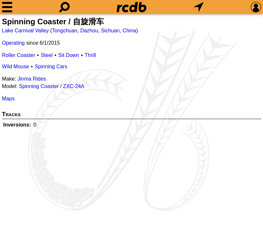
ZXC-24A (74, 86)
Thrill (90, 55)
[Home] (131, 7)
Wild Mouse (15, 66)
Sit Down (68, 55)
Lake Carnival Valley (25, 30)
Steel (46, 55)
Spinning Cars (51, 66)
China (129, 30)
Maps (8, 98)
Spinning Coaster (39, 86)
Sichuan (110, 30)
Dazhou (89, 30)
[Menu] (7, 7)
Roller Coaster (18, 55)
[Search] (64, 7)
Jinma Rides (31, 79)
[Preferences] (256, 7)
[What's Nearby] (198, 7)
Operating (13, 43)
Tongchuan (64, 30)
